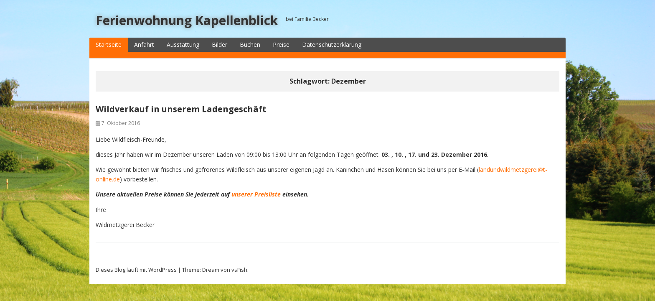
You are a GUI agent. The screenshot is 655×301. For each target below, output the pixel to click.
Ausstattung (183, 44)
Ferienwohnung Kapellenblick (187, 20)
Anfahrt (144, 44)
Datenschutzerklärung (331, 44)
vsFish (239, 269)
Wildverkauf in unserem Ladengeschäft (181, 109)
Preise (281, 44)
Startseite (109, 44)
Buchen (250, 44)
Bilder (219, 44)
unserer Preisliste (256, 194)
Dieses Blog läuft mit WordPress (136, 269)
